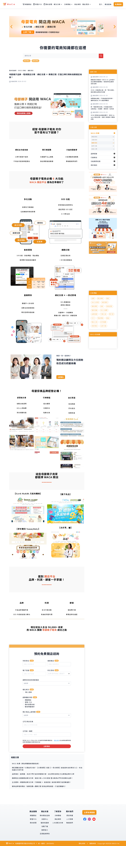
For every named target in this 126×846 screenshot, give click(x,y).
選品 (107, 318)
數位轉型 (100, 298)
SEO (93, 318)
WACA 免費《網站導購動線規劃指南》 (26, 763)
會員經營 (109, 306)
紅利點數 (103, 322)
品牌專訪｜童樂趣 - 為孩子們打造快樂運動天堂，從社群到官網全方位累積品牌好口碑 (43, 774)
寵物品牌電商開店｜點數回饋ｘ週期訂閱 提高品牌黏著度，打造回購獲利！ (39, 786)
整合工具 (94, 322)
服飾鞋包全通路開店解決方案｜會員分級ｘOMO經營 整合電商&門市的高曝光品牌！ (42, 778)
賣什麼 (111, 314)
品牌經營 (94, 314)
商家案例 (105, 302)
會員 (101, 306)
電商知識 (94, 310)
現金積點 (100, 318)
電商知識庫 (12, 70)
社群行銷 (103, 326)
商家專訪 (27, 61)
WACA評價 (95, 302)
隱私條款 (56, 740)
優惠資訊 (30, 70)
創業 (93, 298)
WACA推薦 (104, 310)
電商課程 (35, 61)
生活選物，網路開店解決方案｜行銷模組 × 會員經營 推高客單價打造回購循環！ (41, 782)
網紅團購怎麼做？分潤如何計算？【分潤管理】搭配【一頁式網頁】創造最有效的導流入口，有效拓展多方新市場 (47, 768)
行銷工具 (103, 314)
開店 (107, 298)
